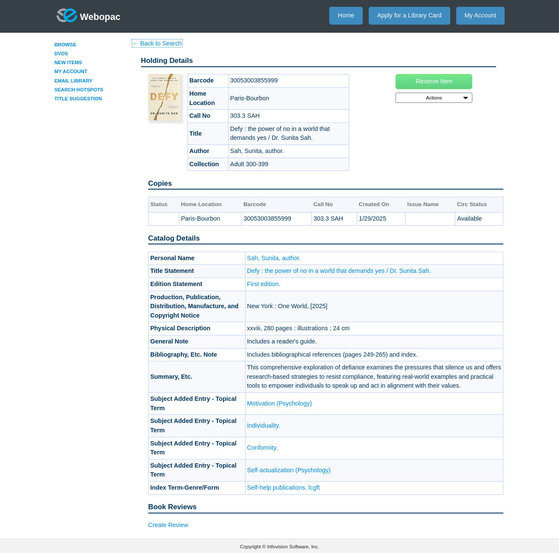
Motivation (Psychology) (279, 403)
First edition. (263, 284)
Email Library (73, 80)
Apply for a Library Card (409, 15)
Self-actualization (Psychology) (289, 470)
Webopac (88, 15)
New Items (68, 62)
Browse (65, 44)
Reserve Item (434, 81)
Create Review (168, 525)
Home (346, 15)
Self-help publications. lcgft (283, 487)
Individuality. (263, 425)
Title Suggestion (78, 98)
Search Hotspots (78, 89)
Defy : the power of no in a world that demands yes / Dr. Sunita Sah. (339, 270)
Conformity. (262, 447)
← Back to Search (157, 43)
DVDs (61, 53)
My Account (480, 15)
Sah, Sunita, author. (274, 258)
